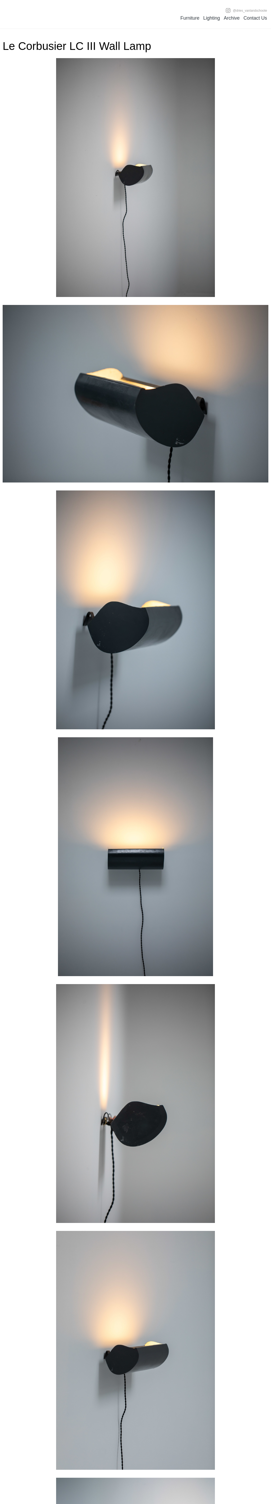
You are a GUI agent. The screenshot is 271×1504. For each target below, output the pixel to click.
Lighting (211, 18)
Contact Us (255, 18)
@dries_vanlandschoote (246, 10)
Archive (232, 18)
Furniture (189, 18)
